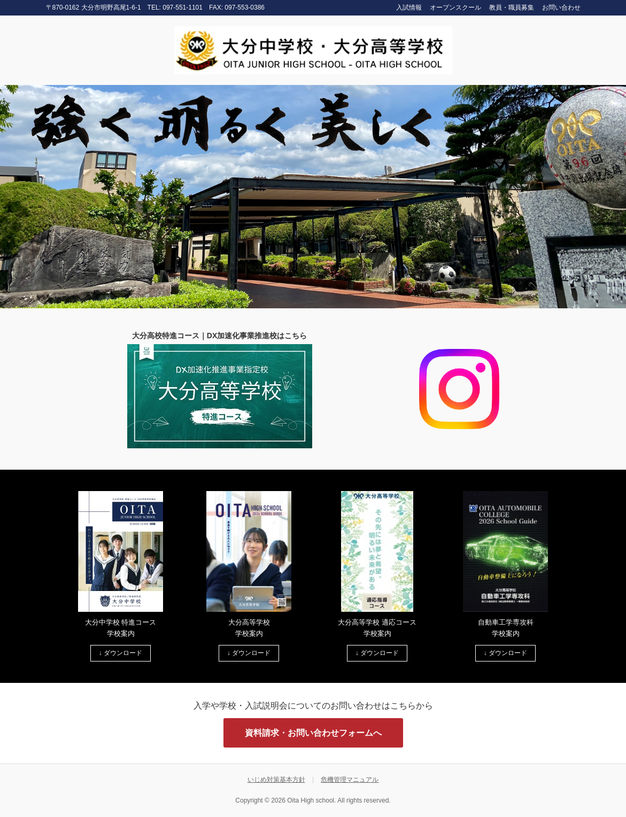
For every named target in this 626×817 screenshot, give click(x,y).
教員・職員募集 (511, 7)
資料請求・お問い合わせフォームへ (313, 732)
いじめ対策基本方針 (276, 779)
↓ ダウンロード (120, 653)
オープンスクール (455, 7)
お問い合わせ (561, 7)
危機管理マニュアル (349, 779)
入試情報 (409, 7)
